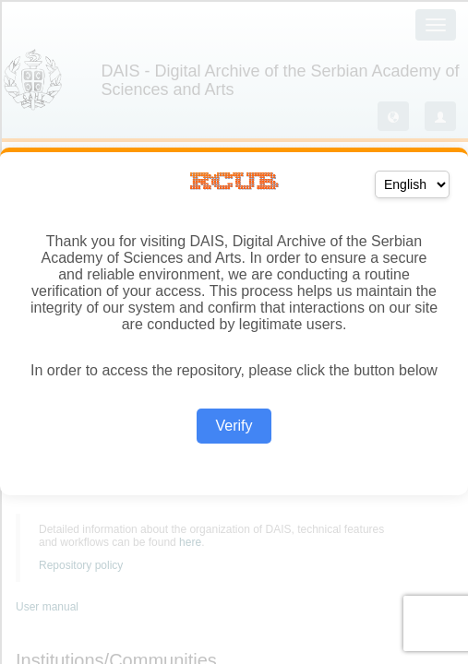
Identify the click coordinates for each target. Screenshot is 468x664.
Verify (233, 425)
